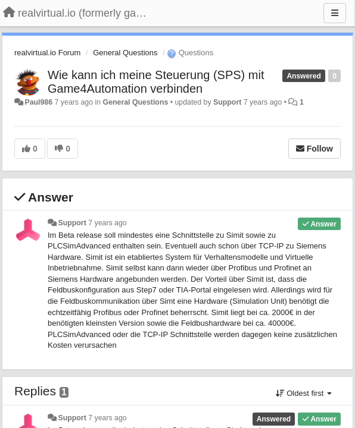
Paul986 (38, 102)
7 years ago (107, 223)
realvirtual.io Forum (47, 52)
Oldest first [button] (304, 393)
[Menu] (334, 13)
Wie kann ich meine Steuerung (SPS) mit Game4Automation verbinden (156, 81)
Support (227, 102)
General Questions (125, 52)
